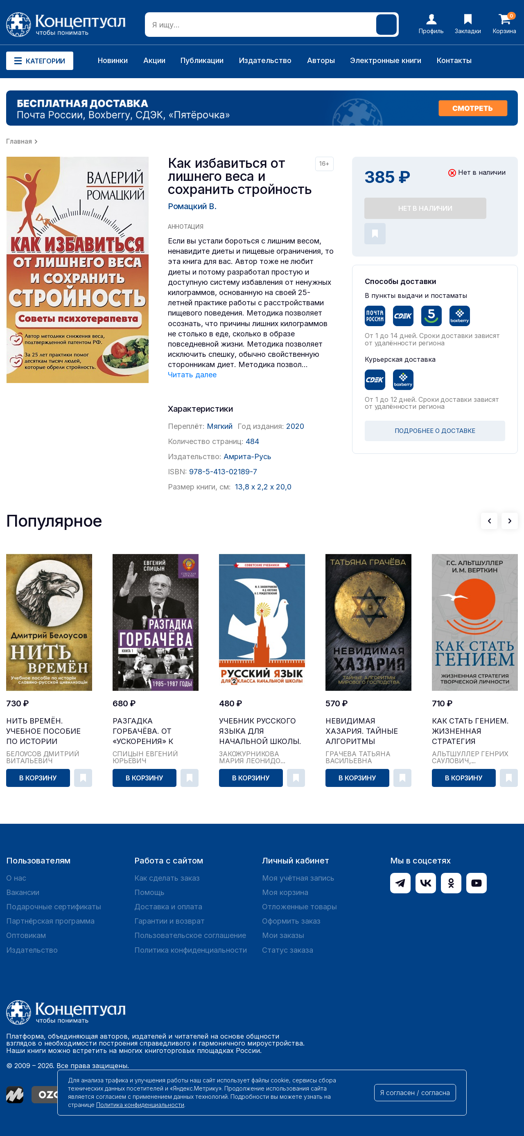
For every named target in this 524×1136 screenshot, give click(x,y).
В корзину (38, 778)
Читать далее (192, 374)
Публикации (202, 60)
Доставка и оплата (168, 906)
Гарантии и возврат (169, 921)
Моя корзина (285, 892)
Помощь (149, 892)
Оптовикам (26, 935)
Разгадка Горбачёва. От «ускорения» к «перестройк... (143, 731)
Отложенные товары (299, 906)
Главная (19, 141)
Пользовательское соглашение (190, 935)
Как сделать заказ (167, 878)
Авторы (321, 60)
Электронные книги (385, 60)
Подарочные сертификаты (53, 906)
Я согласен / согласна (415, 1093)
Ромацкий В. (192, 206)
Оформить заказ (291, 921)
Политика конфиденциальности (190, 950)
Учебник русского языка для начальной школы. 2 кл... (260, 731)
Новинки (113, 60)
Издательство (265, 60)
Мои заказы (283, 935)
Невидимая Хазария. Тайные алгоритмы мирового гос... (361, 731)
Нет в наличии (425, 208)
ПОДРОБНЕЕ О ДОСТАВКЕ (435, 431)
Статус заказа (287, 950)
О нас (16, 878)
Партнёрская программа (50, 921)
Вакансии (22, 892)
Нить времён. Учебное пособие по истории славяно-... (43, 731)
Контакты (454, 60)
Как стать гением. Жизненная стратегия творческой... (470, 731)
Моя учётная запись (298, 878)
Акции (154, 60)
